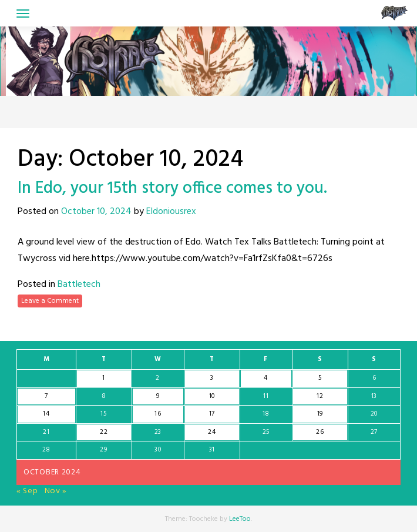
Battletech (79, 284)
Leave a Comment (50, 301)
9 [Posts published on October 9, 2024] (158, 396)
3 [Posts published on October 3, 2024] (212, 378)
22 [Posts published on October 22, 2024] (103, 432)
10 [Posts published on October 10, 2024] (212, 396)
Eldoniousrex (171, 211)
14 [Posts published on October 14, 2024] (46, 414)
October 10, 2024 (96, 211)
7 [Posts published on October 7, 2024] (46, 396)
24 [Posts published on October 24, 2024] (212, 432)
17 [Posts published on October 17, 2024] (212, 414)
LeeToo (240, 519)
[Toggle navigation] (22, 13)
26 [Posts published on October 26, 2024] (320, 432)
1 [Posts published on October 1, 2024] (103, 378)
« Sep (27, 491)
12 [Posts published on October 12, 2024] (320, 396)
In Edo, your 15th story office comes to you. (172, 188)
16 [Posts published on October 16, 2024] (157, 414)
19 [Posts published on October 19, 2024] (320, 414)
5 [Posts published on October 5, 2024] (320, 378)
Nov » (56, 491)
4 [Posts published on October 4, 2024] (266, 378)
